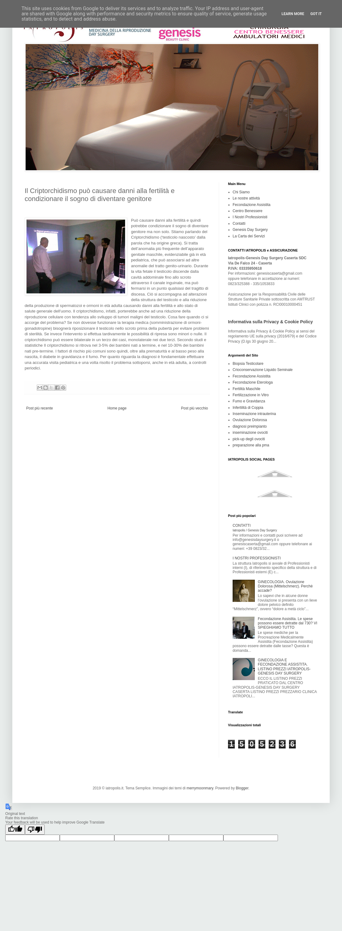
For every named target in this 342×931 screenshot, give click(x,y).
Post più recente (39, 408)
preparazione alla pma (251, 445)
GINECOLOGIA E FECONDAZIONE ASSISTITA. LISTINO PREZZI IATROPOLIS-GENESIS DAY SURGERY (284, 666)
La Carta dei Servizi (249, 236)
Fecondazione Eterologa (253, 382)
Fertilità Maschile (246, 389)
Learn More (293, 14)
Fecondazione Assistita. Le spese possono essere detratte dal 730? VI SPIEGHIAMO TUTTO (287, 623)
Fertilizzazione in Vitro (251, 395)
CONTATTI (255, 527)
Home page (117, 408)
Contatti (239, 223)
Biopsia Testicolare (248, 363)
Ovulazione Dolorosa (250, 420)
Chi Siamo (241, 192)
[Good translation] (15, 829)
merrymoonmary (199, 788)
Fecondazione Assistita (252, 205)
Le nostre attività (246, 198)
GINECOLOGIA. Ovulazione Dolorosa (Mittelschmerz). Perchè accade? (285, 586)
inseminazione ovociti (250, 432)
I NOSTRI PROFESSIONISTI (257, 558)
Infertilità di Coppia (248, 407)
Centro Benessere (248, 211)
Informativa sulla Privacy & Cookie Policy (270, 321)
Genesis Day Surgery (250, 230)
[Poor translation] (35, 829)
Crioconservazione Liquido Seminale (263, 370)
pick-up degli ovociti (249, 439)
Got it (316, 14)
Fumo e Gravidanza (249, 401)
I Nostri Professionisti (250, 217)
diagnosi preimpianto (250, 426)
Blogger (242, 788)
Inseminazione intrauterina (254, 414)
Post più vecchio (194, 408)
